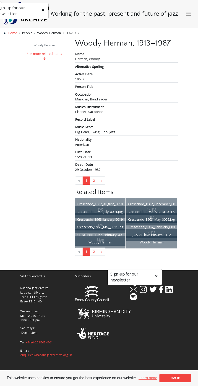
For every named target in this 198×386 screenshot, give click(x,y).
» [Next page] (101, 180)
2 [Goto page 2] (94, 180)
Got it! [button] (175, 378)
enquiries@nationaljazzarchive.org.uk (46, 355)
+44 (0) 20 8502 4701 (39, 342)
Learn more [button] (147, 378)
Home (12, 33)
